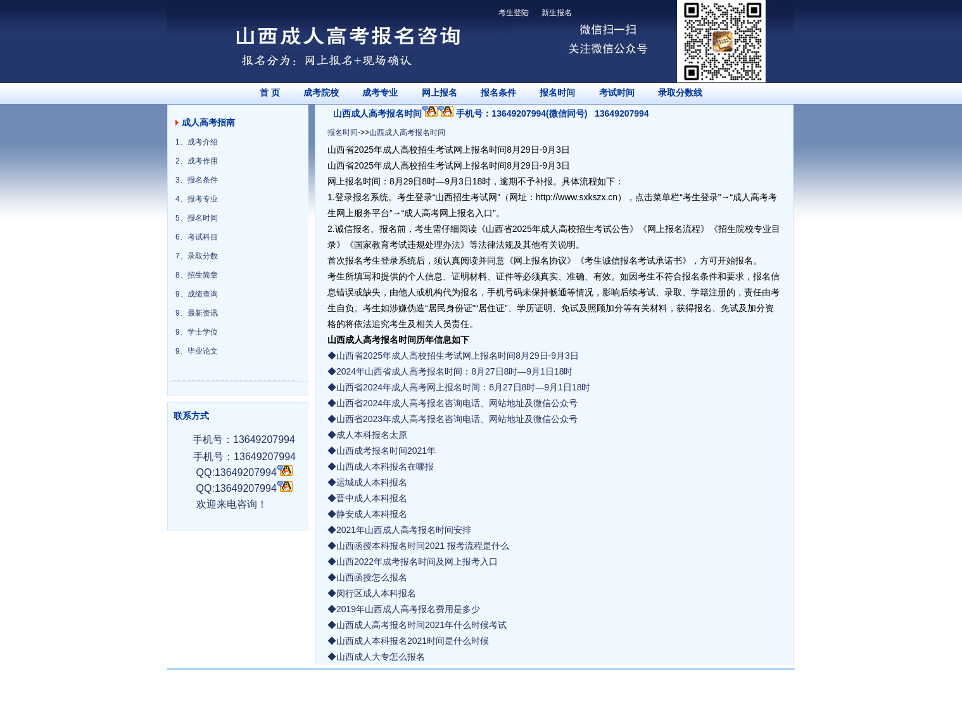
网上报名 (439, 92)
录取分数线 (680, 92)
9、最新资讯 (196, 313)
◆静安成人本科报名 (367, 514)
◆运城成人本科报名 (367, 482)
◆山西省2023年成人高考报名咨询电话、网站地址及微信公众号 (452, 419)
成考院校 (321, 92)
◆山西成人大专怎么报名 (376, 656)
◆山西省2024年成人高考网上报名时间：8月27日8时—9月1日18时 (458, 387)
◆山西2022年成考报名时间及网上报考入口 (412, 561)
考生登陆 (513, 12)
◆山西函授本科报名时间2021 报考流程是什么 (418, 546)
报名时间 (557, 92)
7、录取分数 (196, 256)
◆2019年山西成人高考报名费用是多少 (403, 609)
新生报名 (556, 12)
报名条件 (498, 92)
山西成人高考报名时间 (407, 132)
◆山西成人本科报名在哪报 (380, 466)
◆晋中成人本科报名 (367, 498)
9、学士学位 (196, 332)
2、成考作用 (196, 161)
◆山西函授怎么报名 (367, 577)
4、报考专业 (196, 199)
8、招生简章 (196, 275)
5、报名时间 (196, 218)
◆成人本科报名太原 (367, 435)
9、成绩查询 (196, 294)
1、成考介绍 (196, 142)
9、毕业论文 (196, 351)
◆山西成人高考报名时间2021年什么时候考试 (417, 625)
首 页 (270, 92)
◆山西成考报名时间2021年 (381, 451)
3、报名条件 (196, 180)
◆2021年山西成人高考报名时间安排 (399, 530)
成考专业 (380, 92)
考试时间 (617, 92)
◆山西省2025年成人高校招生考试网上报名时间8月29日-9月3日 (453, 355)
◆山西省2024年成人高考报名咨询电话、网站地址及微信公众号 (452, 403)
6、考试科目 (196, 237)
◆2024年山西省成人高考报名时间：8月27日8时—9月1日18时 (450, 371)
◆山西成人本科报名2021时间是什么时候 (408, 641)
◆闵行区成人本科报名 (371, 593)
